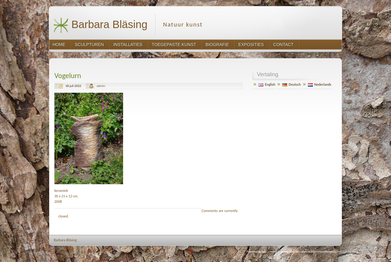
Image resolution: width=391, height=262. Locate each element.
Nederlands (319, 84)
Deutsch (291, 84)
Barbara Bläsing (100, 25)
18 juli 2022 (73, 86)
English (266, 84)
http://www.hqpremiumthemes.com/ (318, 251)
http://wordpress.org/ (275, 251)
